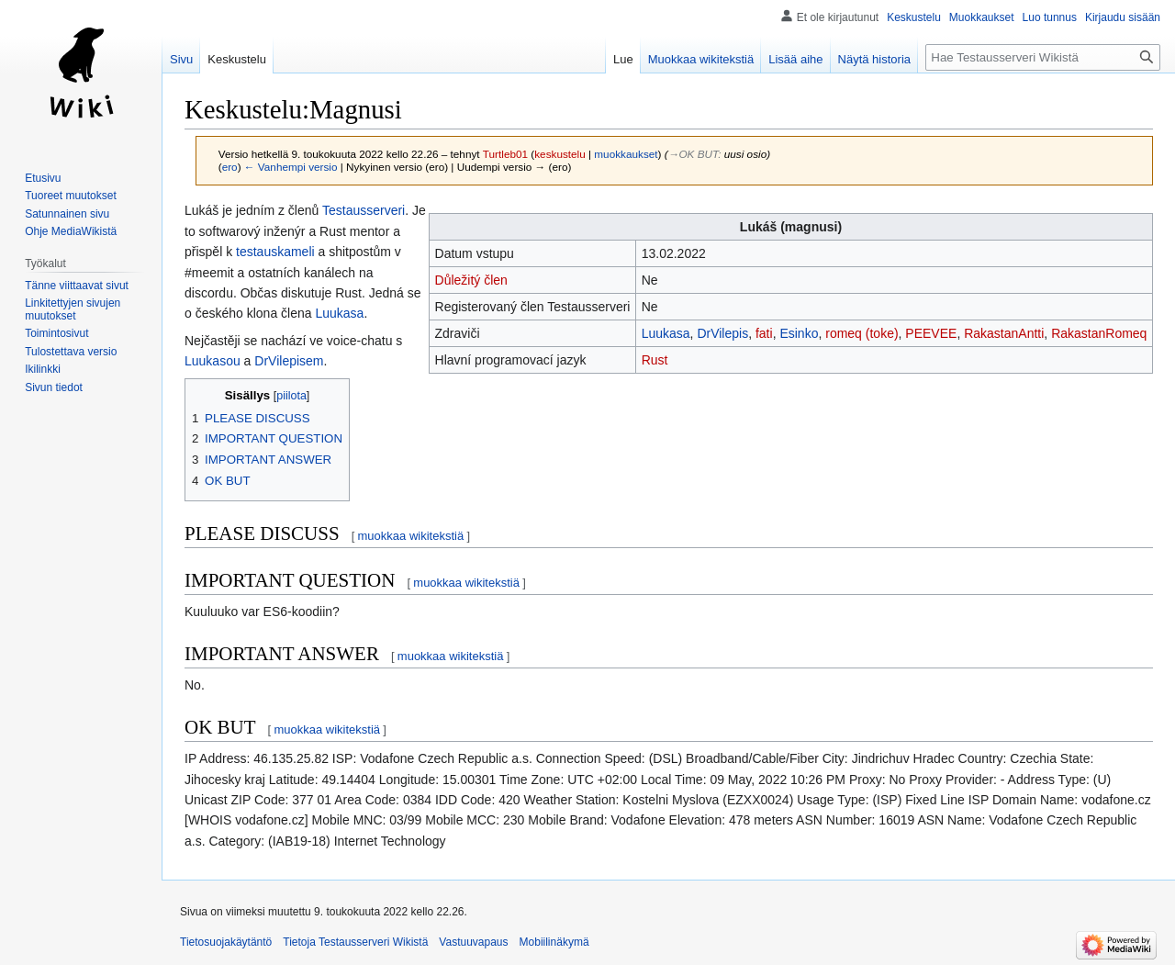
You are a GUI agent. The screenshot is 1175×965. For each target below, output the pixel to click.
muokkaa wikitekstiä (411, 536)
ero (230, 167)
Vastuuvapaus (473, 942)
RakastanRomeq (1099, 333)
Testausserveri (363, 210)
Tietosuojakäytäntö (226, 942)
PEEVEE (931, 333)
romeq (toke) (861, 333)
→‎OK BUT (693, 154)
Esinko (798, 333)
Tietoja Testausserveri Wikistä (355, 942)
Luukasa (666, 333)
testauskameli (275, 251)
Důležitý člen (471, 280)
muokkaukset (625, 154)
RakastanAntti (1004, 333)
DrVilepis (722, 333)
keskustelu (560, 154)
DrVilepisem (288, 360)
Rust (655, 360)
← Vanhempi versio (291, 167)
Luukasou (213, 360)
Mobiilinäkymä (554, 942)
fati (764, 333)
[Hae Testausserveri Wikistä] (1042, 57)
